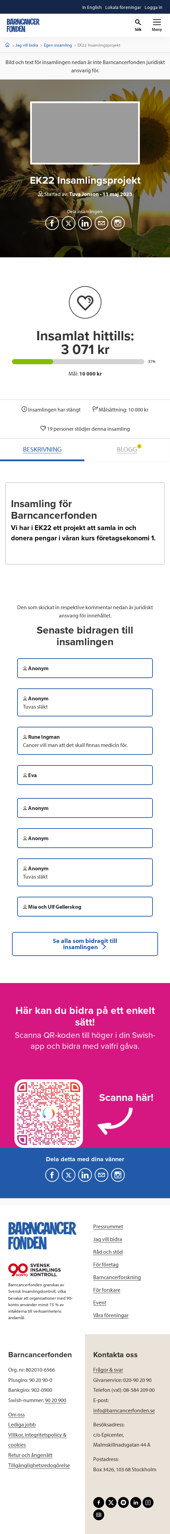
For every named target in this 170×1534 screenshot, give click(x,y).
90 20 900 (55, 1400)
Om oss (16, 1414)
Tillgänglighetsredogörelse (39, 1465)
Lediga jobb (22, 1424)
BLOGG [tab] (129, 448)
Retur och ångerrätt (30, 1454)
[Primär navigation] (156, 25)
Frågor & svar (108, 1369)
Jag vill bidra (26, 45)
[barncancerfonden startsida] (23, 25)
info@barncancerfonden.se (124, 1410)
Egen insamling (58, 45)
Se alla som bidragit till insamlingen (85, 944)
